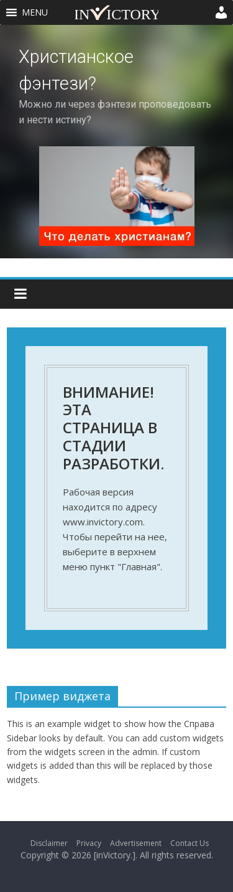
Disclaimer (49, 843)
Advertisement (136, 843)
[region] (116, 141)
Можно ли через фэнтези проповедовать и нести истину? (115, 111)
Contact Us (189, 843)
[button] (35, 12)
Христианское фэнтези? (76, 70)
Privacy (88, 843)
